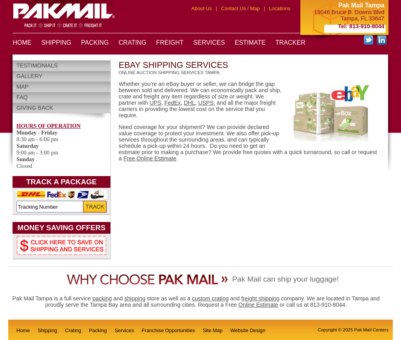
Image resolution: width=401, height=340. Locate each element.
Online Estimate (258, 305)
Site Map (213, 330)
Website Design (247, 330)
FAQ (22, 97)
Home (23, 330)
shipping (135, 298)
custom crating (210, 298)
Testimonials (37, 65)
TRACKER (290, 42)
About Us (201, 8)
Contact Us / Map (240, 8)
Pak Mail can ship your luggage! (285, 279)
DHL (189, 103)
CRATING (132, 42)
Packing (98, 330)
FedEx (172, 103)
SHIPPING (56, 42)
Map (22, 87)
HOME (22, 42)
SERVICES (209, 42)
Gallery (29, 76)
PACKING (95, 42)
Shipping (47, 330)
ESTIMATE (250, 42)
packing (102, 298)
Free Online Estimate (149, 158)
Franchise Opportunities (168, 330)
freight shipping (260, 298)
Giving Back (34, 108)
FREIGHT (170, 42)
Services (124, 330)
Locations (280, 8)
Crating (73, 330)
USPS (205, 103)
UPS (155, 103)
